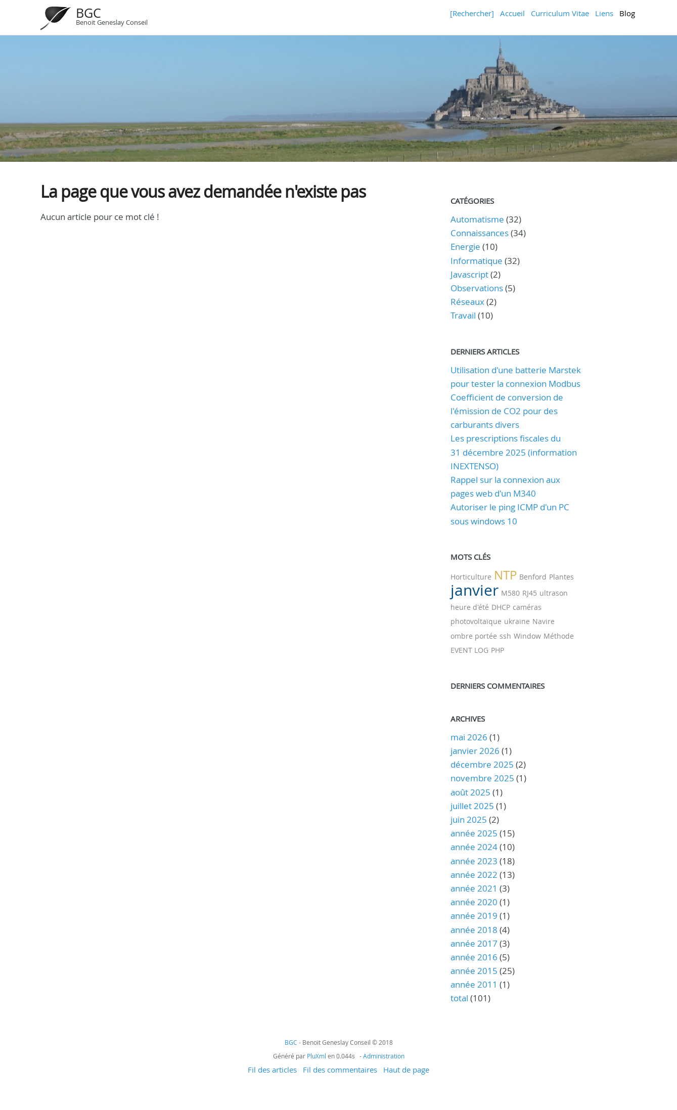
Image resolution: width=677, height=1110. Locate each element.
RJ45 (529, 593)
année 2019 (474, 915)
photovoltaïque (476, 621)
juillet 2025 (472, 806)
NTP (505, 575)
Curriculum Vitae (560, 13)
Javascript (469, 274)
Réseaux (467, 301)
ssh (505, 636)
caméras (527, 607)
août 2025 (470, 792)
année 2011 (474, 984)
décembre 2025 (482, 764)
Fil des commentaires (340, 1069)
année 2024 (474, 847)
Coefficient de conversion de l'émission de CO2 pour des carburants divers (506, 410)
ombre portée (473, 636)
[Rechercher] (472, 13)
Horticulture (470, 577)
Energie (465, 246)
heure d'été (469, 607)
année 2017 (474, 943)
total (460, 998)
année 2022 (474, 874)
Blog (627, 13)
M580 (510, 593)
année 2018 (474, 930)
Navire (543, 621)
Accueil (512, 13)
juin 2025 (468, 819)
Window (527, 636)
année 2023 (474, 861)
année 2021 (474, 888)
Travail (463, 315)
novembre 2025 (482, 778)
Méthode (559, 636)
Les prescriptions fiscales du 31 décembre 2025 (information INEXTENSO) (513, 451)
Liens (604, 13)
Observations (476, 288)
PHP (497, 650)
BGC (88, 13)
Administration (383, 1056)
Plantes (561, 577)
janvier (474, 590)
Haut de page (406, 1069)
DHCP (500, 607)
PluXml (316, 1056)
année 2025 (474, 833)
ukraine (517, 621)
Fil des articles (272, 1069)
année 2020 (474, 902)
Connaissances (479, 233)
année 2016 (474, 957)
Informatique (476, 261)
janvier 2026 (475, 751)
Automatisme (477, 219)
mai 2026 (468, 737)
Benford (533, 577)
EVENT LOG (469, 650)
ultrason (553, 593)
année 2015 (474, 970)
